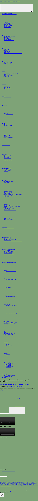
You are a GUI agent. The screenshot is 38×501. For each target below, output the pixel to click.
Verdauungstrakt (12, 203)
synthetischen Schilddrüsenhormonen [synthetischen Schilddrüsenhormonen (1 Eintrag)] (26, 485)
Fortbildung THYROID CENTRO (9, 375)
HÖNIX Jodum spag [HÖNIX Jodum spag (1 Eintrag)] (34, 482)
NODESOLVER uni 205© (8, 252)
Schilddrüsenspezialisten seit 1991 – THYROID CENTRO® (10, 1)
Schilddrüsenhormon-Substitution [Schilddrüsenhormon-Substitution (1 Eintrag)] (24, 484)
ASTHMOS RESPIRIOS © (8, 23)
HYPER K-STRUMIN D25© (11, 271)
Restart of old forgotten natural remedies (8, 471)
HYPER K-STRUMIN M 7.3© (11, 279)
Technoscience (8, 367)
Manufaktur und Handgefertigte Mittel (12, 343)
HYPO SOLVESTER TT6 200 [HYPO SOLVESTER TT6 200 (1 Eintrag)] (12, 482)
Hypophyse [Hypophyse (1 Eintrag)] (7, 482)
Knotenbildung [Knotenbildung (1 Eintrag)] (4, 483)
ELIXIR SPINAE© (7, 37)
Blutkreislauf (11, 48)
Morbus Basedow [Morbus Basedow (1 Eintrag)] (23, 483)
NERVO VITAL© (7, 159)
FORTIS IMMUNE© (7, 134)
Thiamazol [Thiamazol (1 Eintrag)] (32, 485)
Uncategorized (17, 398)
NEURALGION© (7, 182)
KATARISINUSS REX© (8, 25)
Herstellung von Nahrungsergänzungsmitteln (13, 344)
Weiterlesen (2, 390)
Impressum (13, 353)
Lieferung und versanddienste (9, 332)
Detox (10, 61)
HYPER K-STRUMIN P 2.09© (11, 288)
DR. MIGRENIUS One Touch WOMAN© (11, 73)
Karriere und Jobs (5, 377)
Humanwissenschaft (9, 364)
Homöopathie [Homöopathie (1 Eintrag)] (5, 481)
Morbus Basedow (14, 304)
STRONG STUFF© (7, 169)
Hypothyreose (14, 321)
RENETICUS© (6, 86)
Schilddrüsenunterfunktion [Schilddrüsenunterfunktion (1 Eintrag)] (31, 484)
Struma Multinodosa (15, 287)
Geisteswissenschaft (9, 363)
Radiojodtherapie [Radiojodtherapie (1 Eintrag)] (13, 484)
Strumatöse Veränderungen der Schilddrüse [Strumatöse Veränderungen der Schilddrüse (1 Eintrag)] (12, 485)
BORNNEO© (6, 124)
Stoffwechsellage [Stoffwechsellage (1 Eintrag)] (2, 485)
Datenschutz (8, 354)
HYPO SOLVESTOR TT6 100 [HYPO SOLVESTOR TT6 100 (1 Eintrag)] (20, 482)
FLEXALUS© (6, 38)
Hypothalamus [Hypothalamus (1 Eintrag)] (26, 482)
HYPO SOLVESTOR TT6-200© (11, 313)
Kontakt (5, 331)
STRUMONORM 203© (8, 253)
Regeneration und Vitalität (14, 168)
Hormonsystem (12, 105)
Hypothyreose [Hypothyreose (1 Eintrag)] (30, 482)
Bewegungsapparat (12, 35)
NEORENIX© (6, 85)
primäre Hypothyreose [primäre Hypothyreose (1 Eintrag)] (7, 484)
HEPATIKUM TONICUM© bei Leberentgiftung (12, 191)
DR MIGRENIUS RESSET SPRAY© (10, 36)
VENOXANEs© (7, 196)
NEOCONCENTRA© (7, 51)
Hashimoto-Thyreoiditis (15, 312)
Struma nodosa (14, 278)
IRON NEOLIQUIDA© (8, 192)
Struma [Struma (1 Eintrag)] (6, 485)
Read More (11, 491)
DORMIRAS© (6, 156)
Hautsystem (11, 96)
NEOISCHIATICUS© (7, 39)
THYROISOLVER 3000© (8, 250)
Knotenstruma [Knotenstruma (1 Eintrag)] (8, 483)
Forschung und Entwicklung (16, 362)
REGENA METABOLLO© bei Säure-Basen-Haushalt (13, 53)
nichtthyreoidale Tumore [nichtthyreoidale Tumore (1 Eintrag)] (29, 483)
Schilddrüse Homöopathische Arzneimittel (16, 262)
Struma (12, 270)
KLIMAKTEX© (7, 74)
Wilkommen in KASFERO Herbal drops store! (9, 472)
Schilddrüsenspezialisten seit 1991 (9, 333)
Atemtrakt (11, 21)
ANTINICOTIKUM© (7, 22)
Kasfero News (19, 386)
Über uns (11, 330)
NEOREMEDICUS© (7, 63)
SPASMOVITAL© (7, 76)
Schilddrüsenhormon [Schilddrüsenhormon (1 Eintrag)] (17, 484)
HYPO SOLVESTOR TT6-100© (11, 322)
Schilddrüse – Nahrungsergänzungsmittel (16, 249)
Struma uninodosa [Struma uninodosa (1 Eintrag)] (19, 485)
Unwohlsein (11, 180)
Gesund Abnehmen (12, 217)
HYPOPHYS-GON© (9, 114)
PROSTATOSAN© (7, 87)
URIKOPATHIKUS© (7, 88)
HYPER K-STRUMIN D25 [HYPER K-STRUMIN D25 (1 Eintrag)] (10, 481)
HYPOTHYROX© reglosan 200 (9, 251)
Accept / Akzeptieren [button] (5, 491)
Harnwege (11, 84)
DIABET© (6, 50)
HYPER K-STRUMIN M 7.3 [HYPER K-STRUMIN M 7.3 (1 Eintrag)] (24, 481)
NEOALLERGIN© (7, 26)
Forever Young (12, 227)
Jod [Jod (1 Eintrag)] (1, 483)
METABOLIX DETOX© (8, 62)
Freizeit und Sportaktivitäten (14, 237)
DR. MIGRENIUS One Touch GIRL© (10, 72)
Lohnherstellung (9, 345)
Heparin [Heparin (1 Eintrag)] (1, 481)
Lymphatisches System (13, 145)
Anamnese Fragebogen (8, 376)
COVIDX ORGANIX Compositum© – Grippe (9, 14)
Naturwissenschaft (9, 365)
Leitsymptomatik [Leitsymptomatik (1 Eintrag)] (16, 483)
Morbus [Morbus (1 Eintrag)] (20, 483)
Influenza (11, 123)
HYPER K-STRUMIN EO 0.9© (11, 296)
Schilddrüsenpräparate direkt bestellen (10, 323)
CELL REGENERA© (7, 170)
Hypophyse (13, 113)
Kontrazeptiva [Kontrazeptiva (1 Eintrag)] (12, 483)
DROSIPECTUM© (7, 24)
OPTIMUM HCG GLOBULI (7, 13)
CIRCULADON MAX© (8, 49)
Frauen (10, 71)
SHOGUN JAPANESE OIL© (9, 40)
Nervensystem (12, 154)
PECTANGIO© (6, 52)
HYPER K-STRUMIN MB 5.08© (11, 305)
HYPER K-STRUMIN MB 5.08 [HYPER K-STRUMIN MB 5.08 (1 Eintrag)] (32, 481)
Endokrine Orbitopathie (15, 295)
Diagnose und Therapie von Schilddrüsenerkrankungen (14, 384)
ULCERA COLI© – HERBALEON (10, 210)
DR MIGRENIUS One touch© (9, 181)
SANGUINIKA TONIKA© (8, 75)
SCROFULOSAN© (7, 27)
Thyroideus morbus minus (8, 334)
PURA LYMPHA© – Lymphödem (9, 146)
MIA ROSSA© (6, 172)
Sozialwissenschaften (9, 366)
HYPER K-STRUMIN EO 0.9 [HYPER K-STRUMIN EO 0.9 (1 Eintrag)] (17, 481)
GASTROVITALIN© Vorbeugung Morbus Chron (12, 205)
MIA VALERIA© (7, 157)
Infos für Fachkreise (13, 374)
